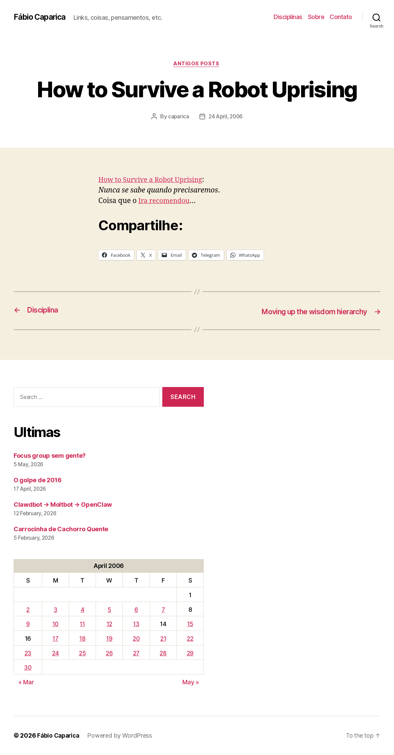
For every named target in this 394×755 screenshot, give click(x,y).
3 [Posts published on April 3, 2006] (56, 610)
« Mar (26, 682)
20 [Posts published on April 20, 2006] (136, 638)
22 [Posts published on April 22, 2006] (190, 638)
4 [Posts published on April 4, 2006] (83, 610)
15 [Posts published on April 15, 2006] (190, 624)
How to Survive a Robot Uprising (153, 180)
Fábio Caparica (41, 17)
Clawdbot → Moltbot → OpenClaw (63, 504)
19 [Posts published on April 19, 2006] (109, 638)
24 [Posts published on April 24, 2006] (56, 653)
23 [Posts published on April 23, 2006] (28, 653)
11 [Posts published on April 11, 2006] (82, 624)
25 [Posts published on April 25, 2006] (82, 653)
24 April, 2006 (226, 117)
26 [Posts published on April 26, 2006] (109, 653)
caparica (177, 117)
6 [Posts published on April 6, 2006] (136, 610)
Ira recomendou (165, 201)
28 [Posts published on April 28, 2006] (163, 653)
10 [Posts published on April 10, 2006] (56, 624)
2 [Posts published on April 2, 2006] (28, 610)
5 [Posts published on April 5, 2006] (109, 610)
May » (190, 682)
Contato (341, 16)
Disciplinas (288, 16)
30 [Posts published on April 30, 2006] (28, 667)
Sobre (316, 16)
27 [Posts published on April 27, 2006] (136, 653)
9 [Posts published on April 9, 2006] (28, 624)
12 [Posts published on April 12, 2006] (109, 624)
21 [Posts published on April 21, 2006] (163, 638)
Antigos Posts (197, 64)
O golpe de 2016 (38, 480)
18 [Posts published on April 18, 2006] (83, 638)
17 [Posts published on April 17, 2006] (56, 638)
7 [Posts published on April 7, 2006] (164, 610)
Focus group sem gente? (50, 455)
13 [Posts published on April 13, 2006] (136, 624)
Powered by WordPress (122, 735)
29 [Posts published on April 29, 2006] (190, 653)
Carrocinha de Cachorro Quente (61, 529)
